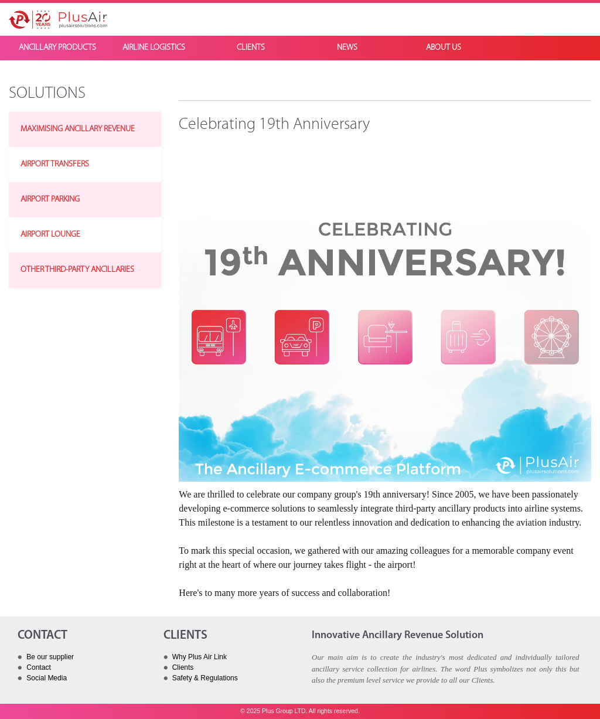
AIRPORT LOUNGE (50, 234)
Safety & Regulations (205, 678)
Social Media (46, 678)
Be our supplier (50, 657)
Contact (38, 667)
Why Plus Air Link (199, 657)
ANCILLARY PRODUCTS (57, 47)
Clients (183, 667)
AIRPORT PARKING (50, 199)
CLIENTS (251, 47)
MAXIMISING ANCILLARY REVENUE (78, 129)
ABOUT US (443, 47)
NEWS (347, 47)
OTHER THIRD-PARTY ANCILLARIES (77, 269)
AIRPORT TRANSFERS (55, 164)
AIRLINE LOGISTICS (153, 47)
